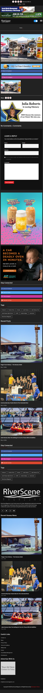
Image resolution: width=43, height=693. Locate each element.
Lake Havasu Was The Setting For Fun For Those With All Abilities (18, 437)
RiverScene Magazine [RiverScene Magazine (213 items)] (6, 316)
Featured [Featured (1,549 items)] (4, 310)
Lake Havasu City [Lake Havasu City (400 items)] (35, 310)
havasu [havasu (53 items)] (18, 310)
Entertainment (4, 655)
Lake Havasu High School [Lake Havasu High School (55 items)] (7, 313)
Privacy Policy (4, 642)
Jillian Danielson (5, 60)
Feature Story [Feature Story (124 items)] (11, 310)
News (2, 640)
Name (6, 143)
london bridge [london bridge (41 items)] (24, 313)
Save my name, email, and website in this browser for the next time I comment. (22, 158)
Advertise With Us (27, 1)
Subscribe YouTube (7, 300)
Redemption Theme (35, 686)
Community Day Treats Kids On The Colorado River (14, 403)
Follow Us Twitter (6, 292)
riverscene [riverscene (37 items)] (32, 313)
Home (20, 27)
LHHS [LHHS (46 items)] (17, 313)
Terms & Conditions (5, 645)
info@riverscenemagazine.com (7, 682)
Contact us (3, 637)
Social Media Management (6, 652)
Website (6, 150)
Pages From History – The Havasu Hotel (11, 364)
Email (24, 143)
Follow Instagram (6, 296)
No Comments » (20, 60)
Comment (7, 162)
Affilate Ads (3, 647)
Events (2, 650)
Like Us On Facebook (7, 288)
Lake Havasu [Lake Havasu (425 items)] (26, 310)
